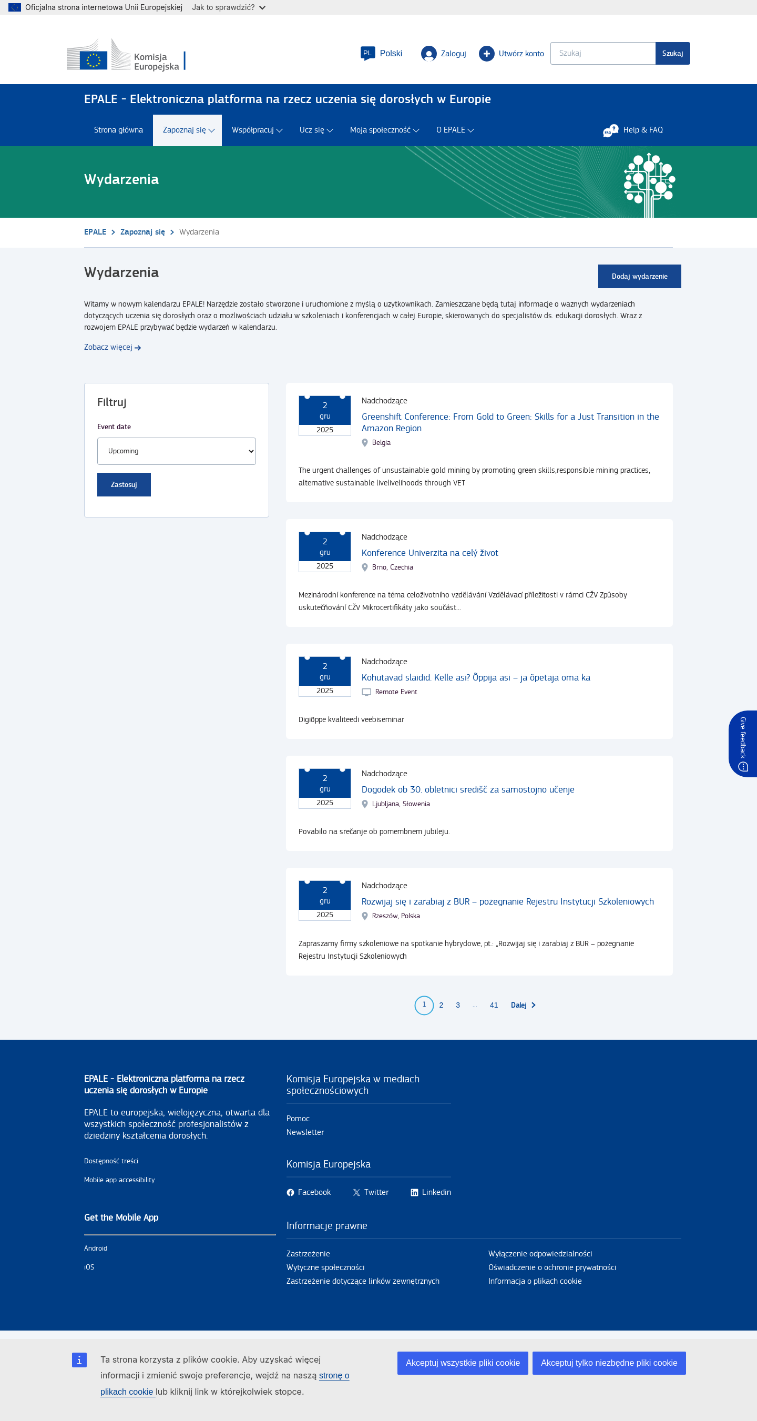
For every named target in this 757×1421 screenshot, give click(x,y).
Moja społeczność (380, 135)
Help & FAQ (638, 135)
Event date (114, 431)
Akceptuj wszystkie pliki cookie (463, 1362)
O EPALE (450, 135)
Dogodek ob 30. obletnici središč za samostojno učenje (468, 794)
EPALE (95, 237)
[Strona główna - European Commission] (160, 57)
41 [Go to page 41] (494, 1010)
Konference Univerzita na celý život (430, 557)
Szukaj (655, 55)
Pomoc (298, 1124)
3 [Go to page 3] (458, 1010)
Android (95, 1253)
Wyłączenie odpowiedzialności (540, 1259)
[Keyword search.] (585, 55)
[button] (363, 56)
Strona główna (118, 135)
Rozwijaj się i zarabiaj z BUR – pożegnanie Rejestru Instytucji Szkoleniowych (508, 906)
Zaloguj (426, 56)
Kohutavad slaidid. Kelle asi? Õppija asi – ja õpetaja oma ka (476, 682)
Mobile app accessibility (119, 1185)
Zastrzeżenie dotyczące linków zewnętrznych (363, 1286)
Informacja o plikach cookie (535, 1286)
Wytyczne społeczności (326, 1272)
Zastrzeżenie (308, 1259)
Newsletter (305, 1137)
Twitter (376, 1197)
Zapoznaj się (184, 135)
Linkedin (436, 1197)
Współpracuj (253, 135)
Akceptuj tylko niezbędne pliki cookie (609, 1362)
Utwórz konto (494, 56)
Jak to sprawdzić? (228, 7)
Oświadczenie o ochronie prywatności (552, 1272)
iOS (89, 1272)
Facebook (314, 1197)
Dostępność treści (111, 1166)
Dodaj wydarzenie (640, 281)
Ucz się (312, 135)
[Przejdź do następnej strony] (524, 1010)
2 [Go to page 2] (441, 1010)
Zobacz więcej (108, 352)
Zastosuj (124, 489)
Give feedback (743, 737)
